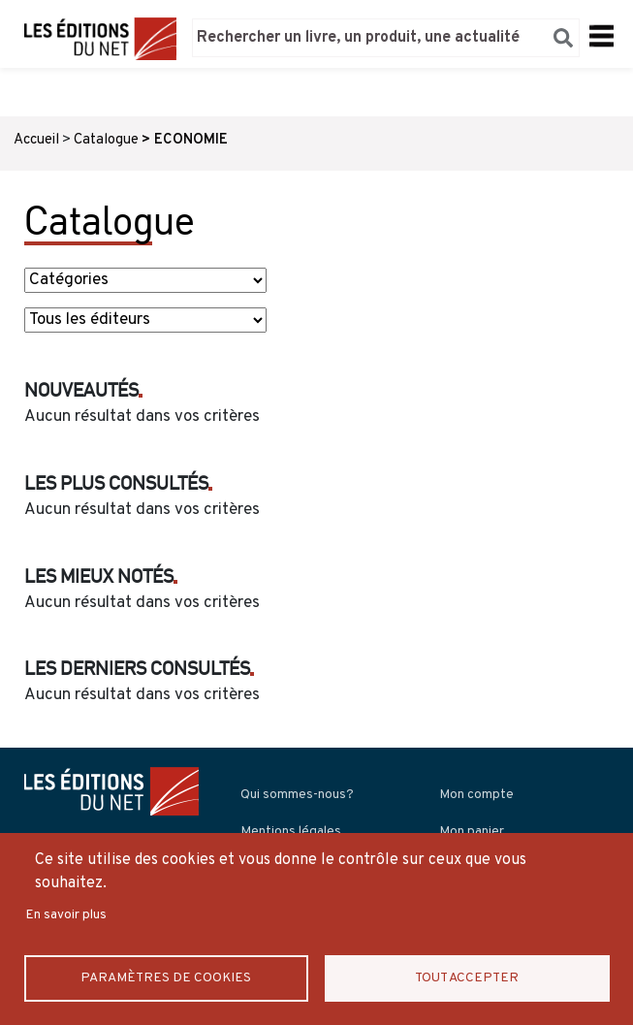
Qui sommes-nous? (297, 794)
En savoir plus (66, 914)
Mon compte (476, 794)
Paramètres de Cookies (165, 977)
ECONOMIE (191, 140)
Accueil (36, 140)
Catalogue (106, 140)
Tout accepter (467, 977)
